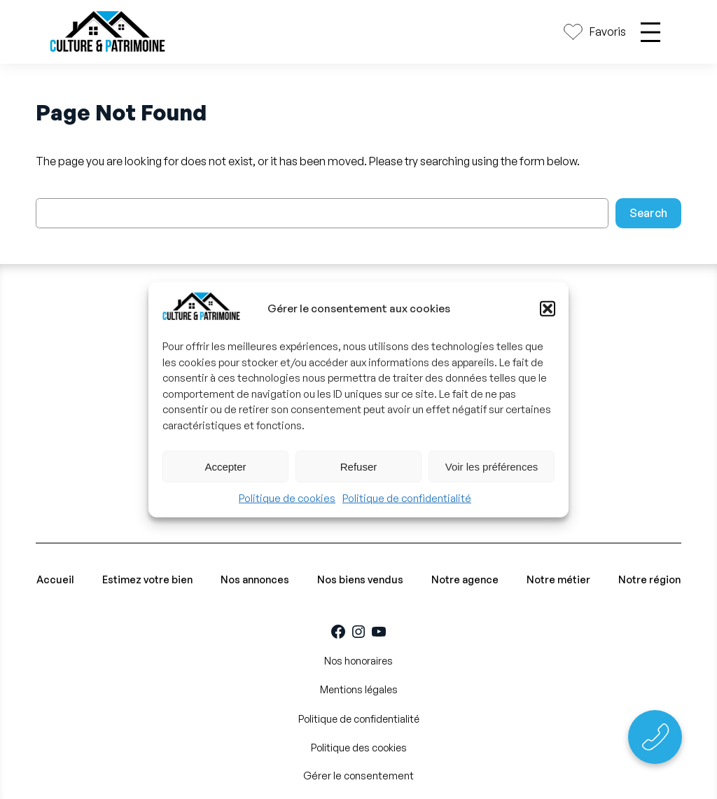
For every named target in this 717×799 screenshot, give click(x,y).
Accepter (225, 467)
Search (648, 213)
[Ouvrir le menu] (650, 32)
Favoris (608, 32)
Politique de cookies (287, 498)
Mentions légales (359, 689)
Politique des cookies (359, 747)
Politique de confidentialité (406, 498)
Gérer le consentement (358, 775)
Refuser (358, 467)
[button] (548, 309)
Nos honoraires (358, 661)
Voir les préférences (491, 467)
